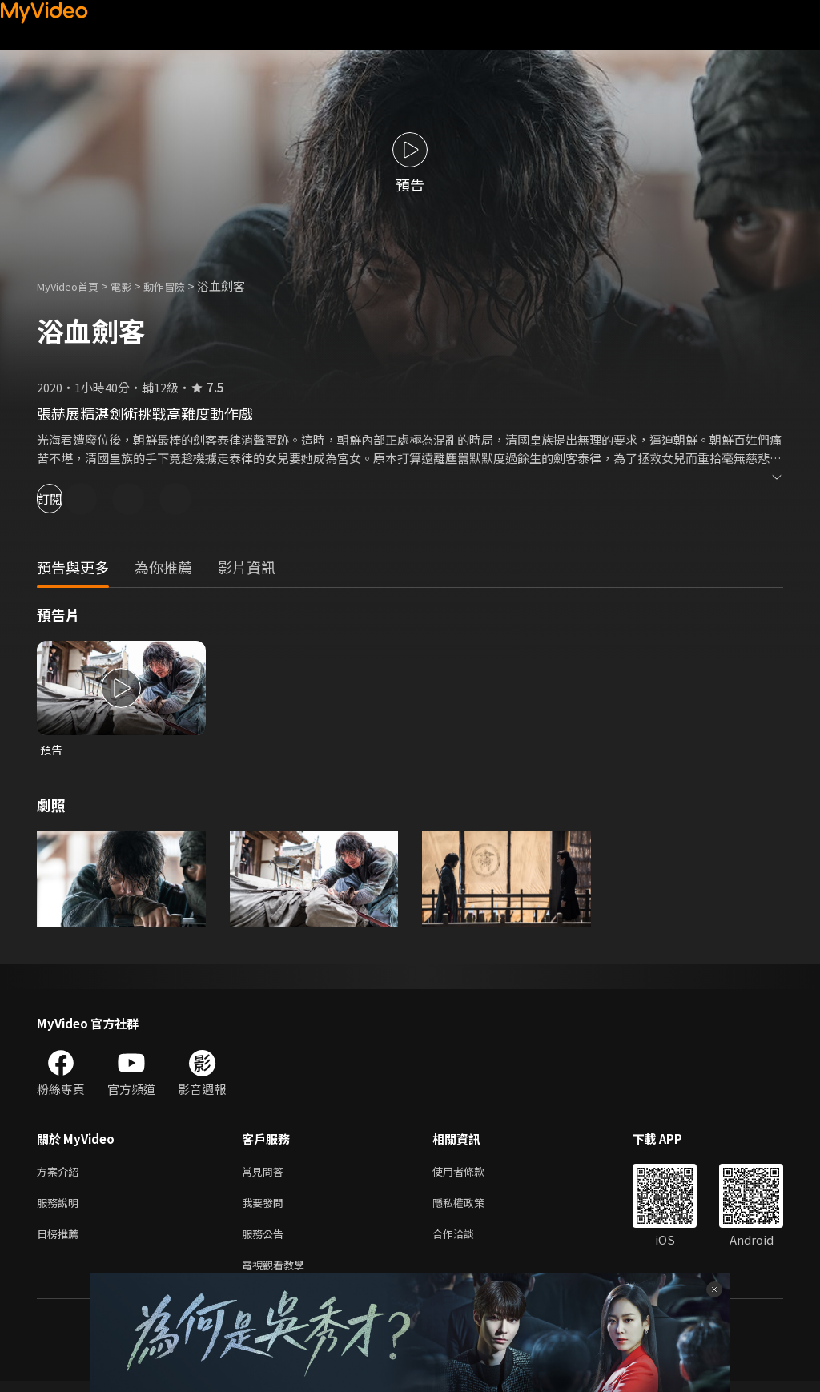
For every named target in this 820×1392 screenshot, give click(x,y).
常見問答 (266, 1173)
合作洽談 (466, 1241)
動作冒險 (182, 285)
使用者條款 (472, 1173)
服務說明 (61, 1207)
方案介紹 (61, 1173)
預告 (52, 750)
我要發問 (266, 1207)
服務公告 (266, 1241)
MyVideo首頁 (73, 285)
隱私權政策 (472, 1207)
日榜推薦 (61, 1241)
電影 (134, 285)
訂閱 (69, 498)
